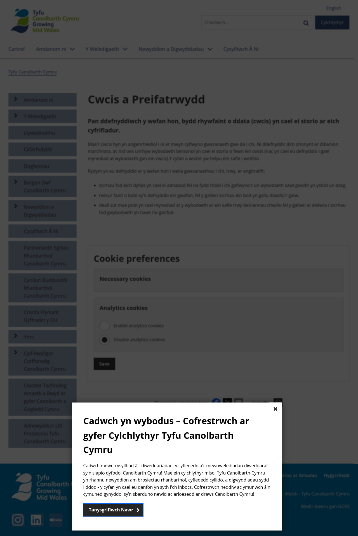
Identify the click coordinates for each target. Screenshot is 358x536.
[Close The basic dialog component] (275, 409)
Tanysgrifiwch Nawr (111, 510)
